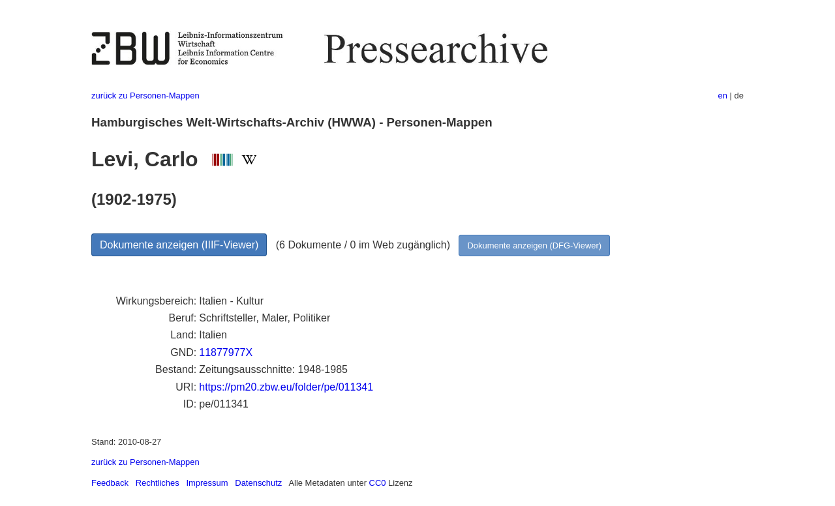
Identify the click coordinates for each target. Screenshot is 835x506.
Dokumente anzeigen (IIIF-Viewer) (179, 244)
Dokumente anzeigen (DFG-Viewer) (534, 245)
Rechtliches (157, 483)
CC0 (377, 483)
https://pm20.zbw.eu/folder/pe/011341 (286, 387)
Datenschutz (258, 483)
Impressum (207, 483)
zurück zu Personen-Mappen (145, 95)
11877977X (225, 352)
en (722, 95)
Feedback (110, 483)
